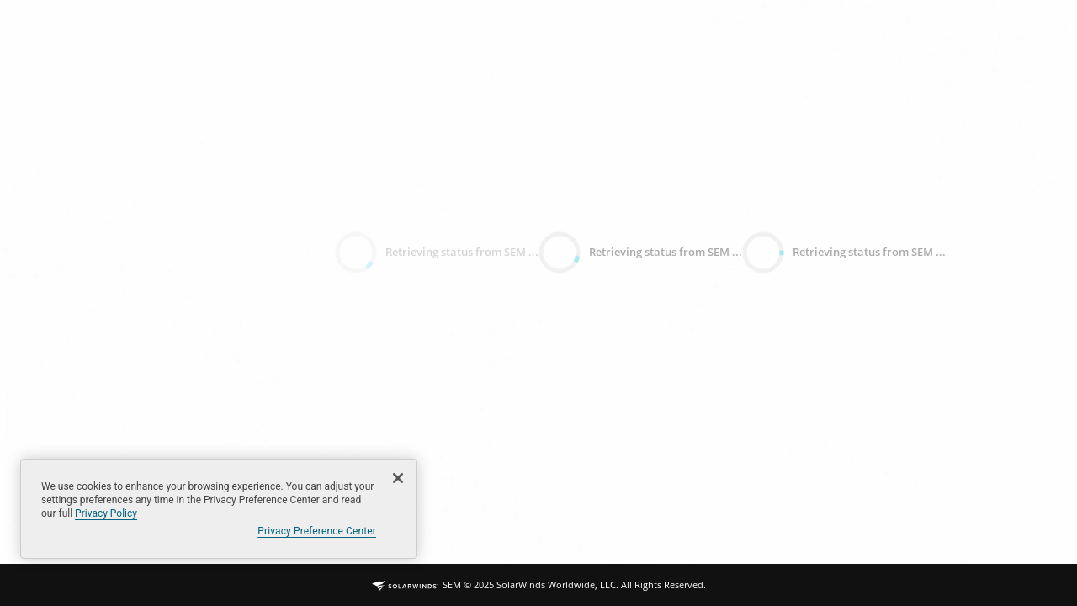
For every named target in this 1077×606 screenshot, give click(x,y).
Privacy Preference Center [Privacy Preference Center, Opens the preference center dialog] (316, 531)
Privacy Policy (106, 513)
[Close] (397, 478)
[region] (218, 509)
